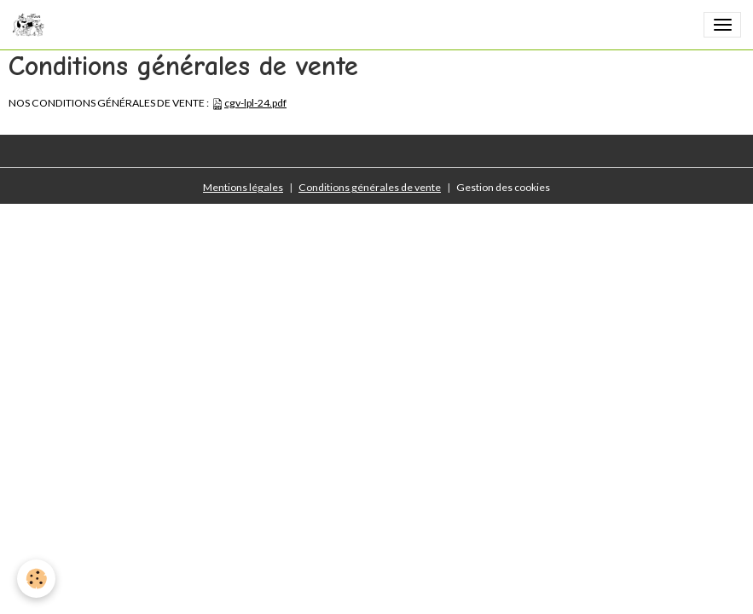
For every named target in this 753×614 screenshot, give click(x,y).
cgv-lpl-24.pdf (255, 102)
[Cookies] (36, 578)
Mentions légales (243, 187)
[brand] (31, 25)
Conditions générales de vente (369, 187)
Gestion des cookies (503, 187)
